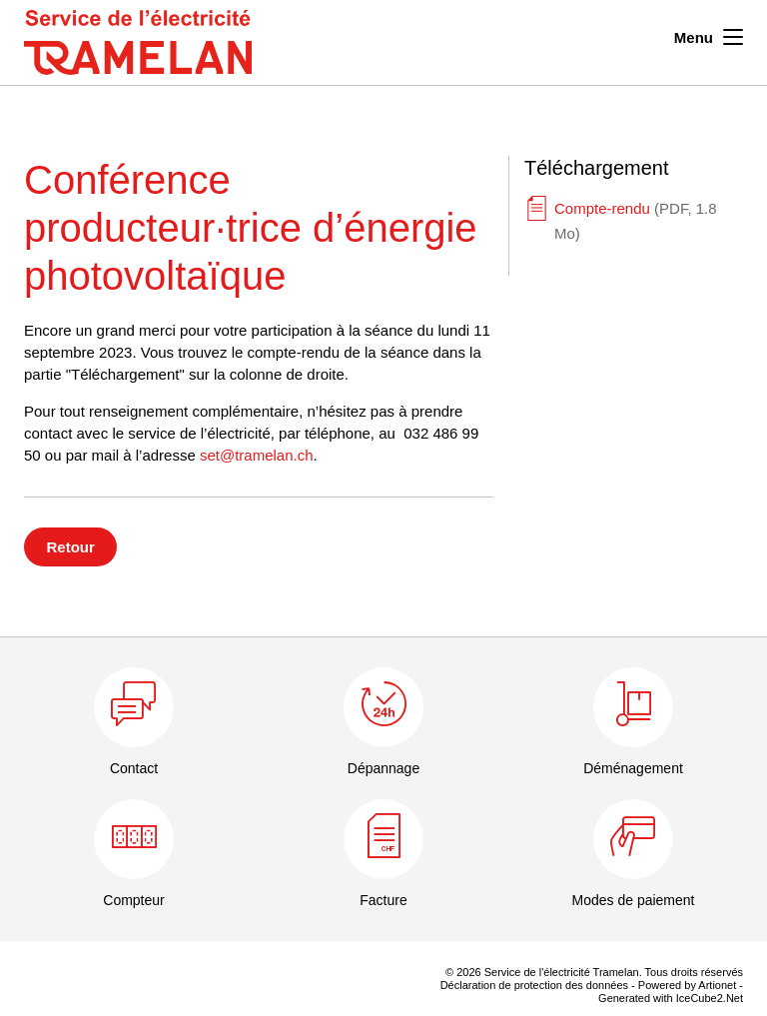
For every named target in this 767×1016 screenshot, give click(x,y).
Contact (134, 768)
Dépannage (383, 768)
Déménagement (633, 768)
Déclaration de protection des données (534, 985)
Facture (383, 900)
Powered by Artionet (687, 985)
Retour (71, 546)
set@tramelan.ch (257, 455)
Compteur (133, 900)
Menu (708, 35)
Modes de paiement (633, 900)
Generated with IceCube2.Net (670, 998)
